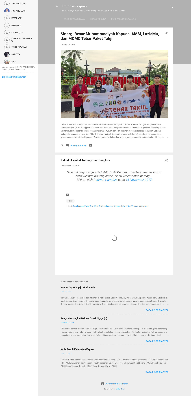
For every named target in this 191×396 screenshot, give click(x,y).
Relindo (70, 201)
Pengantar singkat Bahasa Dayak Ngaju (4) (84, 318)
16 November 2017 (139, 180)
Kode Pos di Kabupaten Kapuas (77, 349)
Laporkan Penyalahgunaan (14, 77)
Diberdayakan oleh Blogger (114, 384)
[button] (166, 33)
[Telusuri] (171, 7)
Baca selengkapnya (157, 310)
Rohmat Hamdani (105, 180)
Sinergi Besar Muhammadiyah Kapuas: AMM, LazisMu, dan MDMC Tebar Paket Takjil (110, 36)
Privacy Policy (98, 19)
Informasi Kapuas (74, 6)
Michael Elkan (120, 389)
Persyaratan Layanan (123, 19)
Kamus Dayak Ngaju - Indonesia (78, 287)
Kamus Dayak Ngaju (74, 19)
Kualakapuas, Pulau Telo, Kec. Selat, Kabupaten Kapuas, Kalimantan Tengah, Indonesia (110, 206)
